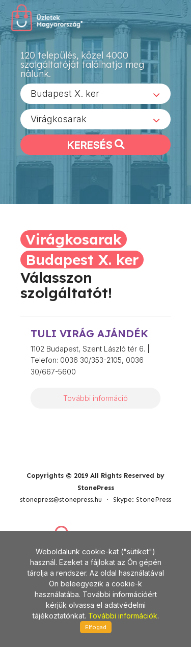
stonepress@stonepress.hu (61, 499)
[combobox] (95, 94)
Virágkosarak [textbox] (59, 119)
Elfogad (95, 627)
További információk (122, 615)
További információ (95, 398)
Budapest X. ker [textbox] (65, 93)
